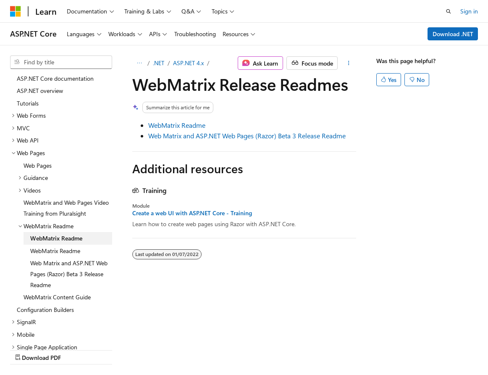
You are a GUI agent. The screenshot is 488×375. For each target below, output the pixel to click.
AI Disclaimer (27, 349)
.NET (158, 63)
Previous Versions (76, 349)
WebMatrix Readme (176, 125)
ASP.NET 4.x (188, 63)
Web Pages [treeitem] (38, 165)
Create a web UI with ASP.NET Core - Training (192, 213)
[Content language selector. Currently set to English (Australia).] (42, 329)
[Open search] (448, 11)
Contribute (150, 349)
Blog (114, 349)
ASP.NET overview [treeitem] (40, 91)
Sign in (469, 11)
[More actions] (348, 63)
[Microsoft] (15, 11)
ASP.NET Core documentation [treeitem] (55, 78)
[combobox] (61, 62)
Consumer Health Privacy (241, 349)
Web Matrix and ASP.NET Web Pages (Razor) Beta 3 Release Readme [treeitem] (69, 273)
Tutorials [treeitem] (28, 103)
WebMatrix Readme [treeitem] (56, 238)
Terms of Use (306, 349)
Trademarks (348, 349)
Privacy (183, 349)
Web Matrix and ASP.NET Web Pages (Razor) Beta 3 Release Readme (247, 135)
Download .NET (453, 34)
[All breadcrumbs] (139, 63)
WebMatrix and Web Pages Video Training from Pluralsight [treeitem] (66, 207)
